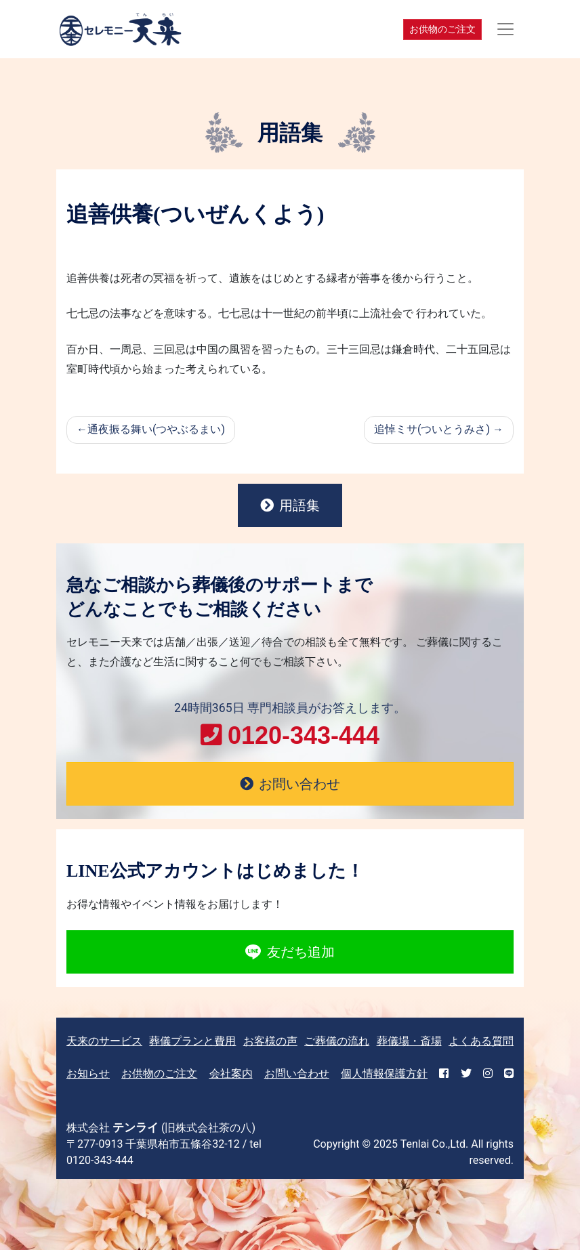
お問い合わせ (296, 1073)
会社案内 (231, 1073)
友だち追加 (289, 952)
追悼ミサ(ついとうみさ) (432, 429)
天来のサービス (104, 1041)
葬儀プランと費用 (192, 1041)
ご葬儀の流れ (336, 1041)
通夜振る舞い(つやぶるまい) (156, 429)
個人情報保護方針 (384, 1073)
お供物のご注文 (442, 29)
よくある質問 (481, 1041)
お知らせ (88, 1073)
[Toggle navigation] (505, 29)
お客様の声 (270, 1041)
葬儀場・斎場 (409, 1041)
